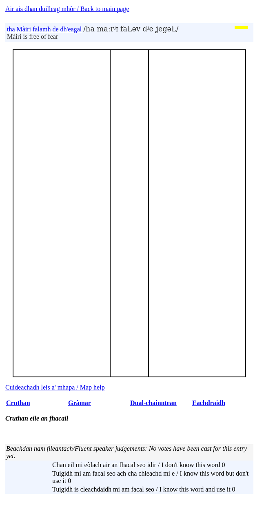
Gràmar (79, 402)
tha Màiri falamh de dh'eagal (44, 29)
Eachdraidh (208, 402)
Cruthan (18, 402)
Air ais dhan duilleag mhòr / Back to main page (67, 8)
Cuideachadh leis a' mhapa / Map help (55, 387)
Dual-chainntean (153, 402)
